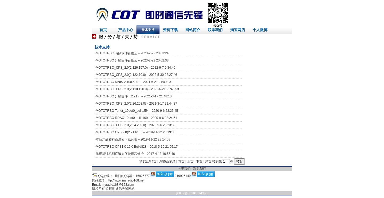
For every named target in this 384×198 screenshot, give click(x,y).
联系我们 (215, 30)
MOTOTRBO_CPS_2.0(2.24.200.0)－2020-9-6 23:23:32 (135, 125)
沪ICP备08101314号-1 (192, 193)
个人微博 (260, 30)
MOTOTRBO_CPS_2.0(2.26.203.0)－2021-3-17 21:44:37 (136, 103)
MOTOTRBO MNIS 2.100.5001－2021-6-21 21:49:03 (133, 82)
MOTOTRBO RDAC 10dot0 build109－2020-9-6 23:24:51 (136, 118)
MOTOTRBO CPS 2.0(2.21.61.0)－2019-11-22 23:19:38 (135, 132)
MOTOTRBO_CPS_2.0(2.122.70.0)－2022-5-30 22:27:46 (136, 75)
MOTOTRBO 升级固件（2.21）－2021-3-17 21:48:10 (134, 96)
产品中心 (125, 30)
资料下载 (170, 30)
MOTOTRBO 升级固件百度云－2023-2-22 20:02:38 (132, 60)
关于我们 (184, 169)
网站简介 (192, 30)
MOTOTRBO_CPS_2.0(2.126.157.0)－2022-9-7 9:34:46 (135, 67)
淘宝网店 (237, 30)
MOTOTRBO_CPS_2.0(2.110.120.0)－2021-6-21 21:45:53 (137, 89)
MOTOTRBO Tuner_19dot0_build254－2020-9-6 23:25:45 (137, 111)
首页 (103, 30)
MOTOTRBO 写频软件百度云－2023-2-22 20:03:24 (132, 53)
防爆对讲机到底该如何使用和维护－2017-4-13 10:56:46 (135, 154)
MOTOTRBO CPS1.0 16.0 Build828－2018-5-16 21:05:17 (137, 146)
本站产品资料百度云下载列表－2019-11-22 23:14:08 (133, 139)
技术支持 (148, 30)
